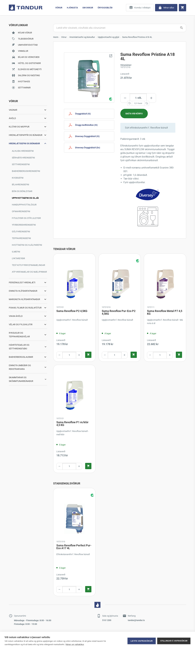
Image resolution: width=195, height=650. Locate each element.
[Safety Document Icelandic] (89, 114)
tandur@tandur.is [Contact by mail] (136, 620)
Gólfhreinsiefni (21, 231)
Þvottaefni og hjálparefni (27, 245)
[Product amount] (138, 97)
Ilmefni (16, 251)
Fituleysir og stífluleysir (26, 218)
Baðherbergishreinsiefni (26, 171)
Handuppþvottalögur (24, 204)
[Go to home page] (25, 8)
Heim (55, 37)
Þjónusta (72, 7)
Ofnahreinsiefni (21, 211)
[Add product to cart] (134, 113)
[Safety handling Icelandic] (89, 125)
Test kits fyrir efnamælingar (28, 265)
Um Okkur (87, 7)
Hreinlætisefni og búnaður (82, 37)
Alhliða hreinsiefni (23, 151)
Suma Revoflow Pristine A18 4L (137, 37)
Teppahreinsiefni (21, 238)
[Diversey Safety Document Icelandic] (89, 136)
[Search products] (119, 28)
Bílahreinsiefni (20, 184)
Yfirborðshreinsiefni (24, 225)
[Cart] (182, 7)
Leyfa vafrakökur (142, 641)
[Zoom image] (89, 78)
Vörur (58, 7)
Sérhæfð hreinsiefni (23, 157)
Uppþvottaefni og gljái (25, 198)
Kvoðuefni (17, 178)
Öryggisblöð (105, 7)
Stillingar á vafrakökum (173, 641)
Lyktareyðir (18, 258)
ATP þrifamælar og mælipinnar (29, 272)
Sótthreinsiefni (21, 164)
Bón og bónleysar (22, 191)
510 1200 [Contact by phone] (106, 620)
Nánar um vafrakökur (75, 644)
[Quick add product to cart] (88, 355)
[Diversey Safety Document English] (89, 147)
